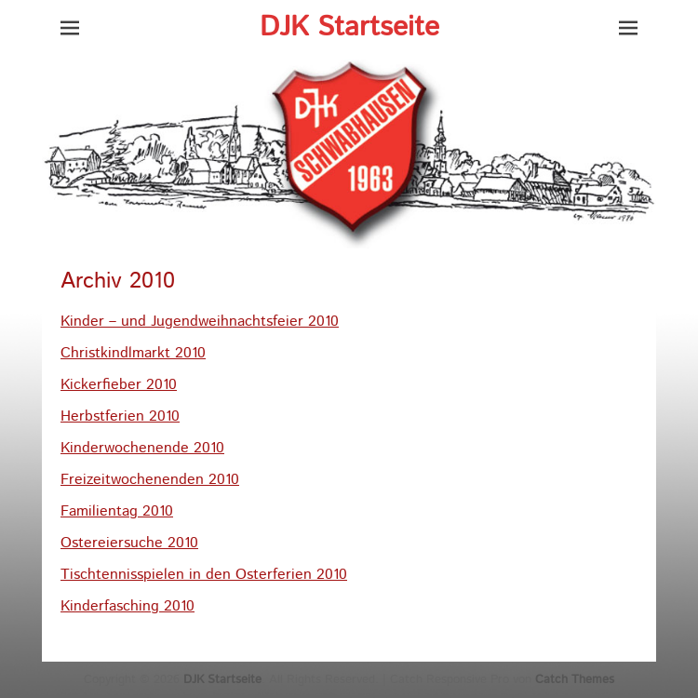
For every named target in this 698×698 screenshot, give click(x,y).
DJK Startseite (349, 27)
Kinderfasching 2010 (127, 606)
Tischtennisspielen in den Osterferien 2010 (203, 574)
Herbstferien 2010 (120, 416)
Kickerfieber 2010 (118, 385)
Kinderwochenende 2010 (142, 448)
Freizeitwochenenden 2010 (149, 479)
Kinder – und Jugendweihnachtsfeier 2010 (199, 321)
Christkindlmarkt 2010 (133, 353)
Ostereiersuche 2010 (129, 543)
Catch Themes (574, 680)
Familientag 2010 (116, 511)
